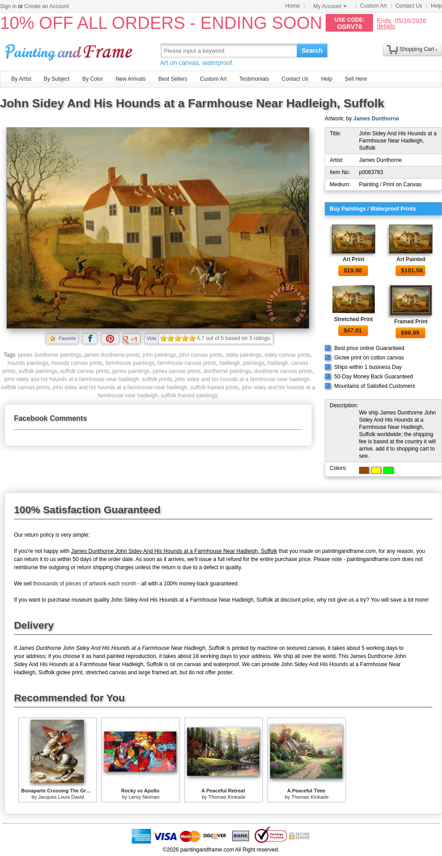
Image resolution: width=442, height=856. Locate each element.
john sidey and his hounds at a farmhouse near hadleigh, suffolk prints (88, 379)
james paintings (131, 371)
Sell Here (356, 79)
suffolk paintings (37, 371)
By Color (92, 79)
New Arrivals (130, 79)
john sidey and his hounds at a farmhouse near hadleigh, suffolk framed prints (146, 387)
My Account (330, 6)
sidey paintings (243, 355)
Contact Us (409, 6)
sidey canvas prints (288, 355)
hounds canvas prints (76, 363)
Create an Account (46, 6)
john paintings (159, 355)
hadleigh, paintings (241, 363)
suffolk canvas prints (85, 371)
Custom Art (373, 6)
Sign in (8, 6)
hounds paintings (28, 363)
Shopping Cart (417, 49)
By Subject (56, 79)
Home (292, 6)
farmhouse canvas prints (186, 363)
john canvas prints (201, 355)
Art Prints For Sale (70, 50)
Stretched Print (353, 319)
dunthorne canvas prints (283, 371)
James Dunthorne (376, 118)
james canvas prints (177, 371)
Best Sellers (172, 79)
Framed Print (411, 321)
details (386, 26)
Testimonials (254, 79)
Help (436, 6)
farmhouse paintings (130, 363)
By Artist (21, 79)
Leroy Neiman (144, 797)
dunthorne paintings (227, 371)
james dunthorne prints (112, 355)
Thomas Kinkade (227, 797)
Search (312, 50)
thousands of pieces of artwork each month (84, 583)
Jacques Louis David (61, 797)
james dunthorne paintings (50, 355)
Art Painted (410, 259)
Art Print (353, 259)
